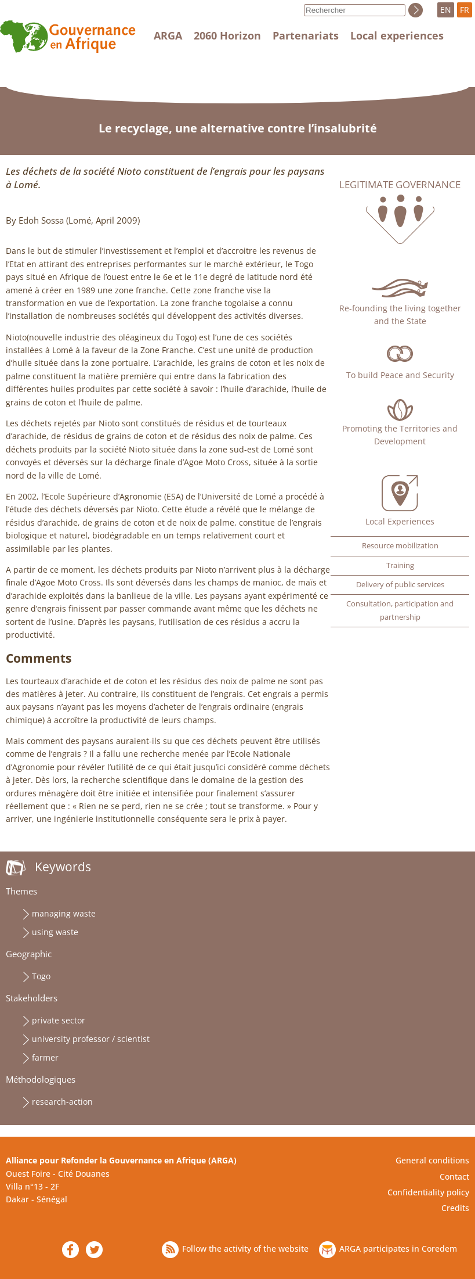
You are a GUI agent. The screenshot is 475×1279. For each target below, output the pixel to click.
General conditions (432, 1160)
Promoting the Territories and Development (400, 435)
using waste (55, 931)
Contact (454, 1176)
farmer (45, 1057)
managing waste (64, 913)
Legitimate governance (400, 184)
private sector (58, 1020)
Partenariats (306, 35)
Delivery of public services (400, 585)
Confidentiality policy (428, 1192)
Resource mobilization (400, 546)
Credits (455, 1207)
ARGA (168, 35)
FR (464, 9)
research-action (62, 1101)
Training (400, 565)
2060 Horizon (227, 35)
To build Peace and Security (400, 374)
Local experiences (397, 35)
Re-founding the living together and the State (400, 314)
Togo (41, 976)
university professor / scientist (91, 1038)
